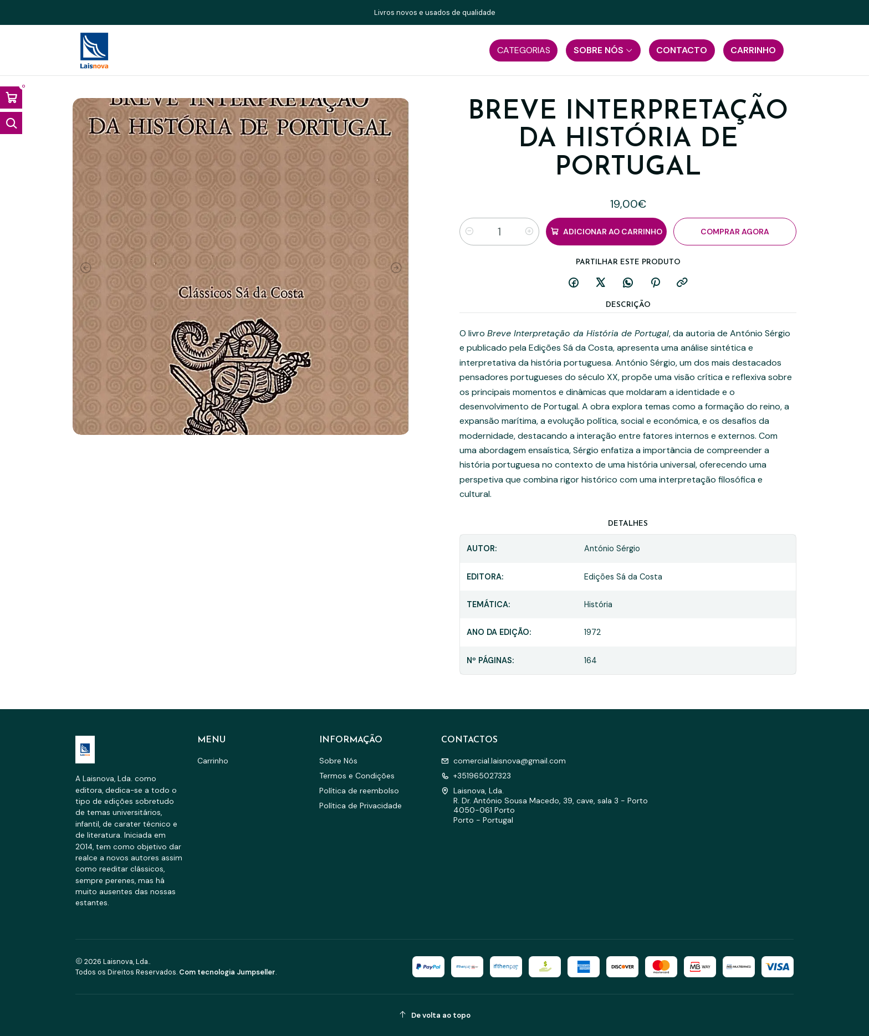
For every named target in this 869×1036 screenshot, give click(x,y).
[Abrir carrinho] (11, 97)
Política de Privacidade (360, 806)
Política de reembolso (359, 791)
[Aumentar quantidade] (529, 231)
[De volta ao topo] (434, 1015)
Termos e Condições (357, 776)
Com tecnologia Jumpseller (227, 972)
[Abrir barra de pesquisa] (11, 123)
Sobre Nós (338, 761)
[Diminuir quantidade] (469, 231)
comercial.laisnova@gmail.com (503, 761)
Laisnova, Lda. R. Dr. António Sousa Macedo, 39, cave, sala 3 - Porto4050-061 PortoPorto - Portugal (544, 805)
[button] (523, 50)
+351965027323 (476, 776)
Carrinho (212, 761)
